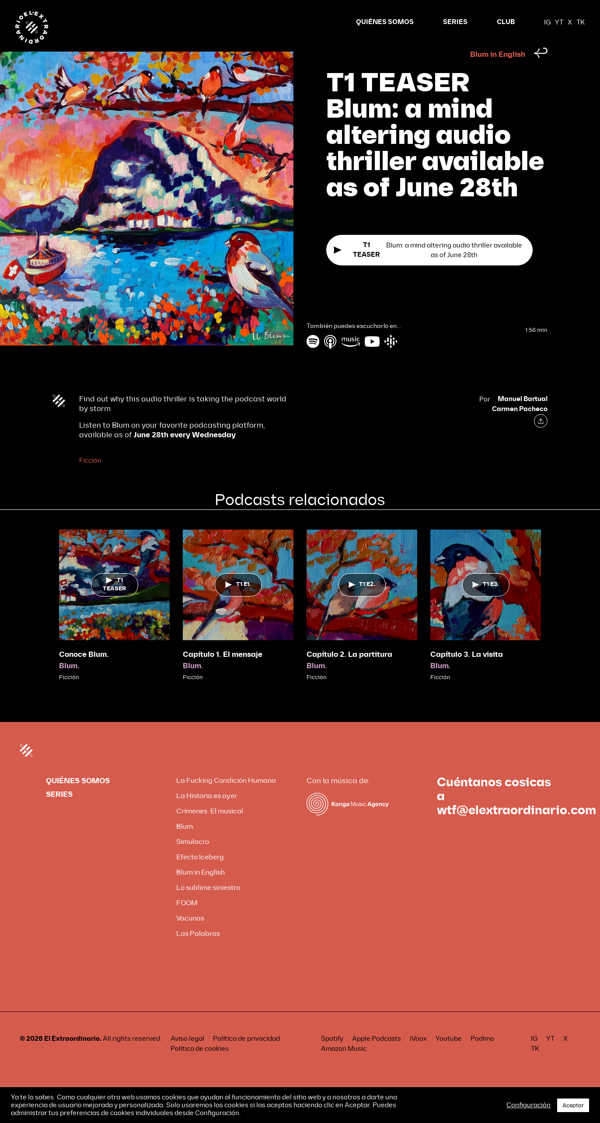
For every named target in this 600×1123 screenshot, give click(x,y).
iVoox (418, 1055)
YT (559, 22)
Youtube (449, 1055)
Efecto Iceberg (200, 873)
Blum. (69, 682)
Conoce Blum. (84, 671)
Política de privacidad (246, 1055)
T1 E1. (238, 600)
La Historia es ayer (206, 812)
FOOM (187, 919)
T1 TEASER (114, 601)
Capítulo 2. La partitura (349, 671)
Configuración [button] (528, 1105)
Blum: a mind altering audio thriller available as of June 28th (428, 267)
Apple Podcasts (376, 1055)
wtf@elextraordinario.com (516, 827)
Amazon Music (343, 1065)
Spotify (332, 1055)
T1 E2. (362, 600)
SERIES (455, 22)
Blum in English (497, 71)
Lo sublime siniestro (208, 904)
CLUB (506, 22)
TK (580, 22)
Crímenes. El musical (209, 827)
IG (547, 22)
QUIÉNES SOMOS (385, 22)
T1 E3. (485, 600)
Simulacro (192, 858)
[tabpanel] (114, 622)
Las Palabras (198, 950)
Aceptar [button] (573, 1105)
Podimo (482, 1055)
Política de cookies (200, 1065)
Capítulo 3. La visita (466, 671)
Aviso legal (187, 1055)
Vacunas (190, 935)
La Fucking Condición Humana (226, 797)
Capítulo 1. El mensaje (222, 671)
